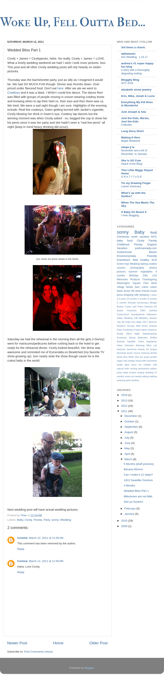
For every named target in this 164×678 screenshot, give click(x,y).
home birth (141, 361)
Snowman (122, 337)
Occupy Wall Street (137, 326)
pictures (121, 271)
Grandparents (138, 314)
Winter (129, 287)
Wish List (152, 345)
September (131, 426)
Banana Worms (133, 469)
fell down (136, 291)
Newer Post (17, 643)
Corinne (22, 537)
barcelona (132, 349)
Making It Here (130, 137)
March (128, 459)
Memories (122, 279)
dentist (153, 353)
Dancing (149, 306)
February (130, 508)
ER (155, 306)
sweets (138, 376)
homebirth (152, 361)
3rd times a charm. (133, 47)
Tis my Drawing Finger (136, 183)
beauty (141, 349)
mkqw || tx (127, 147)
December (131, 415)
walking (153, 376)
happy (120, 361)
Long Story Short (132, 131)
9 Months (126, 124)
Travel (141, 341)
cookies (152, 263)
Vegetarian (151, 341)
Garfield (153, 310)
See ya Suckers (133, 501)
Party (47, 519)
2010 (124, 520)
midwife (147, 364)
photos (153, 267)
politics (153, 368)
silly (136, 294)
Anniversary (143, 302)
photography (137, 267)
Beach (153, 252)
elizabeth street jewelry (136, 89)
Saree (144, 330)
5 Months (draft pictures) (139, 463)
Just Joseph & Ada (133, 111)
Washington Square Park (132, 283)
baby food (125, 240)
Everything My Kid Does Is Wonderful (137, 104)
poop (119, 372)
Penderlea (128, 330)
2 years (153, 295)
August (129, 432)
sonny (55, 519)
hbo (125, 361)
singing (140, 372)
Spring (132, 337)
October (129, 421)
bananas (121, 349)
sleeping (144, 294)
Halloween (152, 314)
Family (153, 240)
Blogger (89, 667)
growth (153, 357)
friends (145, 291)
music (153, 291)
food (153, 232)
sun (132, 376)
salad (125, 372)
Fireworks (132, 310)
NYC (154, 236)
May (127, 448)
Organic (152, 244)
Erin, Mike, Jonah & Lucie (138, 96)
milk (155, 364)
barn (137, 287)
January (129, 513)
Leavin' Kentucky (131, 186)
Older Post (98, 643)
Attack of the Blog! (131, 163)
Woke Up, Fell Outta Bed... (72, 22)
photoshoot (143, 368)
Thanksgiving (149, 279)
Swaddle (131, 341)
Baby (20, 519)
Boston (120, 306)
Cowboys (13, 92)
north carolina (140, 236)
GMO (143, 310)
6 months (122, 302)
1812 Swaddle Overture (138, 480)
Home (58, 643)
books (130, 353)
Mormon (153, 322)
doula (119, 357)
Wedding (65, 519)
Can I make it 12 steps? (138, 474)
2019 (124, 394)
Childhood (123, 244)
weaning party (124, 380)
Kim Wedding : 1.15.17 (134, 57)
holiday (131, 361)
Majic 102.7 (142, 322)
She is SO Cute (131, 160)
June (127, 443)
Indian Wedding (125, 318)
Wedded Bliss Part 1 (136, 490)
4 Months (129, 485)
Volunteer (129, 345)
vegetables (146, 271)
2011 (124, 411)
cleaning (145, 353)
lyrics (134, 364)
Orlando (153, 326)
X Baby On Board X (134, 212)
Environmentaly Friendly (137, 255)
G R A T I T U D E (131, 176)
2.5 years (121, 299)
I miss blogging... (131, 215)
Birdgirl (153, 302)
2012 (124, 405)
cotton (145, 287)
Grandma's (123, 259)
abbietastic (128, 53)
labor (127, 364)
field (135, 259)
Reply (20, 548)
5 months (152, 299)
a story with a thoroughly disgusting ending (135, 71)
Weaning (140, 345)
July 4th (121, 322)
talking (145, 376)
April (127, 453)
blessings (121, 353)
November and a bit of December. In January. (134, 152)
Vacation (122, 248)
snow (127, 376)
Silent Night (133, 333)
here (60, 88)
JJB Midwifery (141, 318)
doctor (126, 291)
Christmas (123, 236)
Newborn (121, 326)
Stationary (143, 337)
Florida (38, 519)
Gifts (145, 275)
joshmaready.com (146, 248)
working (135, 380)
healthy (144, 259)
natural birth (123, 368)
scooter (132, 372)
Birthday (134, 275)
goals (146, 357)
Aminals (132, 302)
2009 (124, 526)
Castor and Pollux (134, 306)
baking (144, 263)
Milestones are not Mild (138, 496)
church (137, 353)
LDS (154, 275)
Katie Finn (130, 322)
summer (133, 271)
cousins (121, 267)
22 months (132, 299)
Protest (137, 330)
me (139, 364)
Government (123, 314)
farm (125, 357)
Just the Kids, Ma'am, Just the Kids (135, 120)
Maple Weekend (130, 140)
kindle (120, 364)
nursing (133, 368)
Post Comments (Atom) (38, 651)
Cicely (28, 519)
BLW (154, 260)
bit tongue (151, 349)
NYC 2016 (127, 83)
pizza (120, 294)
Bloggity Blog (130, 79)
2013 (124, 400)
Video (119, 345)
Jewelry (153, 318)
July (127, 437)
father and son (136, 357)
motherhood (124, 252)
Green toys (123, 263)
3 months (142, 299)
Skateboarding (149, 333)
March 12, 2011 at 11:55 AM (46, 537)
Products (135, 279)
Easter (120, 310)
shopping (128, 294)
